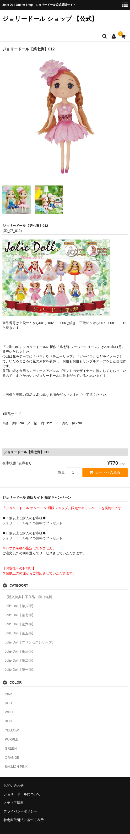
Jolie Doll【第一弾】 (20, 669)
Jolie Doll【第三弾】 (20, 651)
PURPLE (11, 739)
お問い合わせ (14, 785)
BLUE (9, 721)
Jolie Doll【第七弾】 (20, 615)
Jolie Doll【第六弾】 (20, 624)
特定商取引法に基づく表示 (24, 820)
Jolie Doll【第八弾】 (20, 606)
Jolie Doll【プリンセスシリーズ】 (30, 642)
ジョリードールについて (22, 794)
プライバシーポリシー (20, 811)
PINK (9, 694)
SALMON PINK (16, 767)
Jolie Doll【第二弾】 (20, 660)
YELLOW (12, 730)
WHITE (10, 712)
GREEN (11, 748)
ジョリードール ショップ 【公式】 (50, 18)
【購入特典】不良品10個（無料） (30, 597)
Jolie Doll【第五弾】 (20, 633)
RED (8, 703)
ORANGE (12, 757)
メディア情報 (14, 803)
